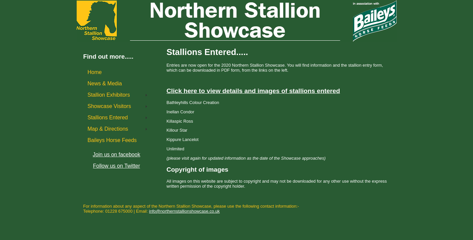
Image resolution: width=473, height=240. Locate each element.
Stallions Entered (108, 117)
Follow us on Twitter (116, 166)
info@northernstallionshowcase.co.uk (184, 211)
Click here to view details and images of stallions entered (253, 90)
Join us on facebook (116, 154)
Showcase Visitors (109, 106)
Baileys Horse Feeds (112, 140)
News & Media (105, 83)
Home (98, 72)
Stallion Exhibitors (109, 95)
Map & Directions (108, 129)
